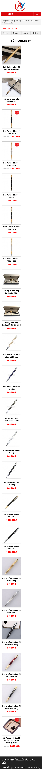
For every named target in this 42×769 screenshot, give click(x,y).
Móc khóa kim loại (15, 689)
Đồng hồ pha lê (14, 731)
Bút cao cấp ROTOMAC (17, 636)
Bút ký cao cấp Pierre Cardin (19, 532)
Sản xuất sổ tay (14, 671)
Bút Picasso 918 (19, 583)
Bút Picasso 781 (19, 569)
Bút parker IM (8, 23)
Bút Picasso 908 (19, 591)
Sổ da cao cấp (9, 660)
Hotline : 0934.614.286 (17, 764)
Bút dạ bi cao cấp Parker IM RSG (31, 160)
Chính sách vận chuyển (10, 454)
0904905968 (21, 424)
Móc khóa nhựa (14, 687)
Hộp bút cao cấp (14, 649)
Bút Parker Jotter (19, 549)
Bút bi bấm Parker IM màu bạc (31, 318)
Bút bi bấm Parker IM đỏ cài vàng (31, 350)
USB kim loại (13, 718)
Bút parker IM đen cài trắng (31, 256)
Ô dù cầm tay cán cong (17, 744)
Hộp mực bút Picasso (20, 625)
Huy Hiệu (7, 733)
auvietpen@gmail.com (13, 434)
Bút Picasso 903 (19, 596)
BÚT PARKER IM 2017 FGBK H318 (31, 129)
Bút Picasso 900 (19, 600)
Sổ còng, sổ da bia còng (17, 662)
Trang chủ (5, 21)
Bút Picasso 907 (19, 558)
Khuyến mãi (8, 753)
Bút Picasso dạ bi (19, 614)
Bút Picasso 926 (19, 578)
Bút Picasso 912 (19, 589)
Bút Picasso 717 (19, 618)
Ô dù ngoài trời (14, 742)
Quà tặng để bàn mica (16, 693)
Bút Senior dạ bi (19, 634)
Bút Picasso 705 (19, 572)
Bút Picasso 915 (19, 587)
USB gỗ (11, 711)
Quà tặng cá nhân (10, 658)
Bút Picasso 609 (19, 565)
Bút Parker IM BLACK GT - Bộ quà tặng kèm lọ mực (31, 382)
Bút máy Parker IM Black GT (11, 287)
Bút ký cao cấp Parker (30, 21)
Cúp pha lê (13, 729)
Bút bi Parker (18, 541)
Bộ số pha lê (13, 727)
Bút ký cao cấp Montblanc (18, 642)
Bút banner (13, 680)
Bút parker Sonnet (19, 543)
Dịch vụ (7, 755)
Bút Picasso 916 (19, 607)
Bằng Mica (12, 702)
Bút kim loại (13, 682)
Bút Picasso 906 (19, 594)
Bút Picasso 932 (19, 576)
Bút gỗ (11, 676)
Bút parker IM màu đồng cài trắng (31, 192)
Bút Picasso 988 (19, 603)
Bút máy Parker (18, 538)
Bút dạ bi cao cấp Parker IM (31, 67)
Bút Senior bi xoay (19, 631)
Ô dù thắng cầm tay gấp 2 (18, 749)
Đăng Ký (35, 476)
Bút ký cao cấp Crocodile (17, 645)
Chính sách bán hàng (10, 458)
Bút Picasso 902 (19, 598)
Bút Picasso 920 (19, 556)
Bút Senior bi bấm (19, 629)
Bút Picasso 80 (18, 563)
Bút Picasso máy (19, 611)
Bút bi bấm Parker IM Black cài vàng (11, 381)
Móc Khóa (8, 684)
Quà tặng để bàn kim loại (17, 696)
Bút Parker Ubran (19, 545)
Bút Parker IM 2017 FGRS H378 (11, 160)
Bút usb (11, 713)
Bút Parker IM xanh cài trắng (11, 225)
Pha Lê (6, 720)
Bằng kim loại (13, 704)
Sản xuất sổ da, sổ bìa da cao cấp (21, 669)
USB (6, 707)
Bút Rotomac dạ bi (19, 640)
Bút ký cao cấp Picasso (17, 552)
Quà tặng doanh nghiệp (12, 656)
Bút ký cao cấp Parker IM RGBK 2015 (11, 193)
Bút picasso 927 (19, 554)
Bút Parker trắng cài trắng (11, 256)
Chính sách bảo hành (10, 451)
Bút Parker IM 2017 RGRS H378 (31, 98)
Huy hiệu (12, 738)
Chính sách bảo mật (9, 445)
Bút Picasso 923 (19, 580)
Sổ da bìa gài (13, 665)
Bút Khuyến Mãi (10, 673)
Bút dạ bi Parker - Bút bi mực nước (25, 536)
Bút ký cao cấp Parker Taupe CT (31, 225)
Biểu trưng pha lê (15, 724)
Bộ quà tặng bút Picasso (21, 609)
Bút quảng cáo (14, 678)
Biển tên (12, 735)
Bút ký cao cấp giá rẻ (16, 651)
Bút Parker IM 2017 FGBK (11, 129)
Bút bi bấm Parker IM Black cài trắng (11, 350)
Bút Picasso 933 (19, 574)
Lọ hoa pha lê (13, 722)
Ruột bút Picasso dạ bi (21, 622)
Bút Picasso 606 (19, 567)
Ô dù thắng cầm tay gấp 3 (18, 747)
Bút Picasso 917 (19, 585)
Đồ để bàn (8, 691)
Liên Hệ (7, 760)
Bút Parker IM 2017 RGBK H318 (11, 98)
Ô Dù (6, 740)
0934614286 (20, 417)
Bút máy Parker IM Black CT (31, 287)
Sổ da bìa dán (14, 667)
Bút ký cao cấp (16, 21)
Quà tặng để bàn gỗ (16, 698)
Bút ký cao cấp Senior (16, 627)
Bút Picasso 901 (19, 560)
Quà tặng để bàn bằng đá (18, 700)
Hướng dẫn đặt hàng (9, 448)
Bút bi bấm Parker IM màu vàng (11, 318)
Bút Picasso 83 (18, 620)
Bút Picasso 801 (19, 605)
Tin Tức (7, 758)
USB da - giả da (14, 709)
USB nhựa (12, 716)
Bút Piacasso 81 (19, 616)
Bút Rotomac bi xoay (20, 638)
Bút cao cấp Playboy (16, 647)
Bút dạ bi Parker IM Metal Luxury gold (11, 67)
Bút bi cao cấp (14, 653)
